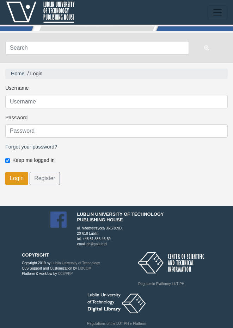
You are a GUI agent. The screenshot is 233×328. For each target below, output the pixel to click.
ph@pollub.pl (96, 244)
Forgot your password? (31, 147)
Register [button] (44, 178)
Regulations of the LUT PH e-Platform (116, 324)
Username (17, 88)
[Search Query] (97, 48)
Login (17, 178)
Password (16, 117)
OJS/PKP (65, 274)
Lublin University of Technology (75, 263)
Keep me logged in (33, 160)
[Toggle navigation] (217, 12)
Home (17, 73)
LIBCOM (84, 268)
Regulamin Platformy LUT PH (161, 284)
